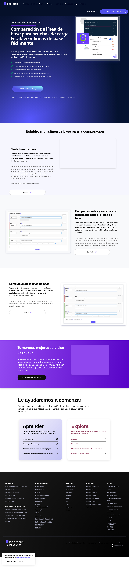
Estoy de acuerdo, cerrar (14, 561)
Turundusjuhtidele (40, 510)
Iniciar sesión (92, 12)
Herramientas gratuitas (113, 486)
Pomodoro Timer (111, 524)
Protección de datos (116, 543)
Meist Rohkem (111, 512)
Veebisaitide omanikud (41, 507)
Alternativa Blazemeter (92, 486)
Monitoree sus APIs (10, 495)
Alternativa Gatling (91, 495)
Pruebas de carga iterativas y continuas (32, 69)
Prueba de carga (71, 4)
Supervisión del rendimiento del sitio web (16, 486)
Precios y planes (70, 486)
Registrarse (69, 492)
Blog (67, 501)
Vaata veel (7, 521)
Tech (67, 504)
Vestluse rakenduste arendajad (43, 522)
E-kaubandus (38, 501)
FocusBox (109, 521)
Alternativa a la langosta (92, 498)
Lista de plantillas (111, 492)
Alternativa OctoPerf (91, 492)
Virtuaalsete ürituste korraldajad (44, 519)
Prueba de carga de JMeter (12, 492)
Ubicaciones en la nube (113, 509)
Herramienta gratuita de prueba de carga (38, 4)
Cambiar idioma (117, 546)
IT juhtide (37, 504)
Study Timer (110, 527)
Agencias (37, 492)
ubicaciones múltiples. (33, 184)
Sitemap (68, 510)
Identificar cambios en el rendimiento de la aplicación (38, 73)
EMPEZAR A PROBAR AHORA (114, 12)
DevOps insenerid (40, 498)
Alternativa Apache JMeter (93, 504)
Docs (67, 498)
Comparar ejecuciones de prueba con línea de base (38, 66)
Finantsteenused (39, 525)
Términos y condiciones (89, 543)
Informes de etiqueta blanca (114, 506)
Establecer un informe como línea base (32, 62)
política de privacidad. (23, 557)
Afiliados (68, 495)
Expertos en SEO (39, 486)
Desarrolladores (39, 489)
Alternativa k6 (90, 489)
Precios (83, 4)
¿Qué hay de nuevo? (112, 495)
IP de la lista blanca (112, 503)
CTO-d (37, 513)
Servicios (59, 4)
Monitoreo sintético (10, 501)
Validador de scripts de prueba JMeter (16, 515)
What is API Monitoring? (113, 515)
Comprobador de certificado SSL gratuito (17, 518)
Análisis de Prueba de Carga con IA (14, 498)
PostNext (109, 518)
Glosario (109, 489)
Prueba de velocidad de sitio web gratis (16, 510)
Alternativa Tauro (91, 501)
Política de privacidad (103, 543)
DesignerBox (110, 530)
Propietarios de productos (42, 495)
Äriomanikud (38, 516)
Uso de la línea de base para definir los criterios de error (40, 76)
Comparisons (69, 507)
